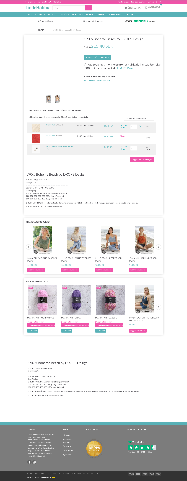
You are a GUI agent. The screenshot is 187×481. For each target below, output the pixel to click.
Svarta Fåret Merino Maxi (40, 318)
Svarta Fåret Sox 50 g (106, 318)
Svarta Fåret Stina (71, 318)
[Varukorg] (153, 7)
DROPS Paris (125, 68)
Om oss (151, 2)
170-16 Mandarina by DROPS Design (143, 259)
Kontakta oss (123, 2)
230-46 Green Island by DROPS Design (42, 259)
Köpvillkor (92, 474)
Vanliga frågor (42, 474)
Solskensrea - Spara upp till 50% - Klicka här (43, 2)
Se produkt (33, 331)
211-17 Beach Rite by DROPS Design (108, 259)
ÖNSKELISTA (132, 7)
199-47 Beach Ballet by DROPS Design (76, 259)
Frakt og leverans (138, 2)
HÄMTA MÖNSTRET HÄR (97, 57)
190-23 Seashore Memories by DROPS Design (144, 319)
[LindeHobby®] (37, 7)
